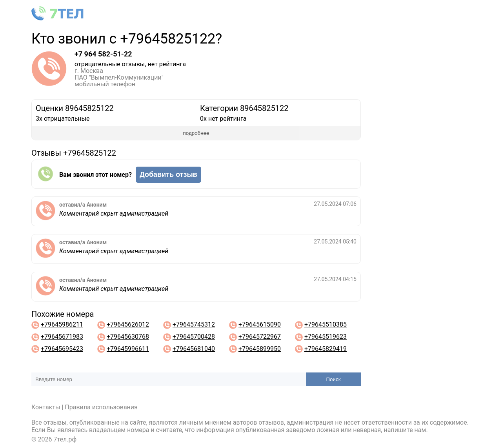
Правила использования (101, 407)
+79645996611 (128, 348)
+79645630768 (128, 336)
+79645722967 (259, 336)
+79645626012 (128, 324)
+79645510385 (325, 324)
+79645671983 (62, 336)
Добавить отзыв (168, 174)
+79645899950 (259, 348)
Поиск (333, 379)
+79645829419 (325, 348)
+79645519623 (325, 336)
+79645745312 (194, 324)
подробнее (196, 133)
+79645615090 (259, 324)
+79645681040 (194, 348)
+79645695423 (62, 348)
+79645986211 (62, 324)
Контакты (45, 407)
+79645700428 (194, 336)
